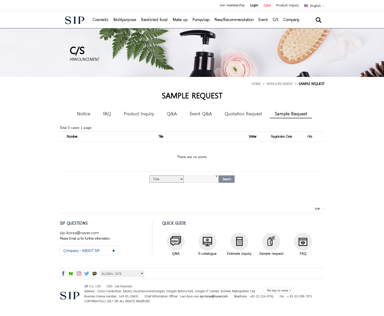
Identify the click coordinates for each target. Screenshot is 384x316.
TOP (317, 209)
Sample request (271, 253)
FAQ (107, 113)
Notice (83, 113)
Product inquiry (287, 5)
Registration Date (281, 136)
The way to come (277, 290)
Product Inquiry (139, 113)
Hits (309, 136)
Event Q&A (201, 113)
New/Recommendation (233, 19)
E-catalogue (207, 253)
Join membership (232, 5)
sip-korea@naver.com (79, 232)
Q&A (267, 5)
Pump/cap (200, 19)
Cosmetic (100, 19)
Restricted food (154, 19)
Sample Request (291, 113)
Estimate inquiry (239, 253)
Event (263, 19)
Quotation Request (243, 113)
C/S (275, 19)
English (315, 5)
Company (291, 19)
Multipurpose (124, 19)
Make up (180, 19)
